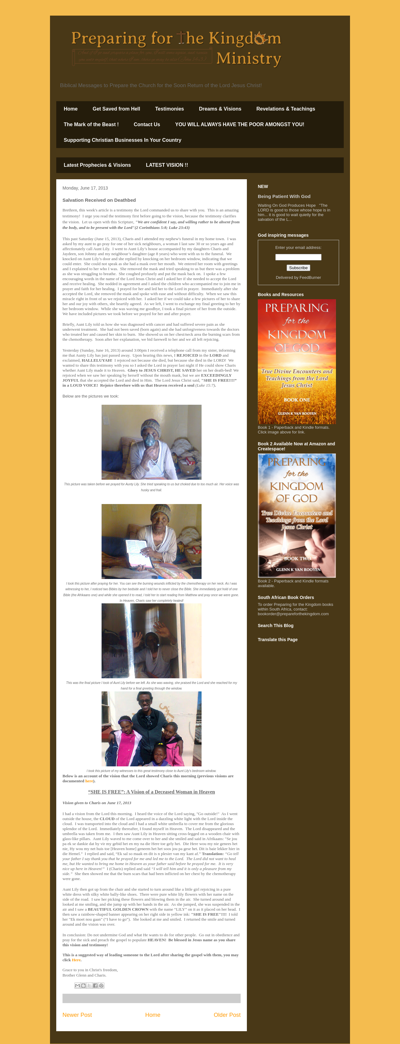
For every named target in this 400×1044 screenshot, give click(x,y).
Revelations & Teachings (285, 108)
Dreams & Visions (220, 108)
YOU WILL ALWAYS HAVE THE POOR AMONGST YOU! (239, 124)
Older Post (227, 1015)
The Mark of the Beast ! (91, 124)
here (89, 781)
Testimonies (169, 108)
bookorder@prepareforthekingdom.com (293, 613)
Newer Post (77, 1015)
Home (71, 108)
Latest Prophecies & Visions (97, 165)
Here (76, 959)
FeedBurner (310, 277)
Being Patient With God (284, 196)
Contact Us (147, 124)
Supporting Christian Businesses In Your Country (122, 140)
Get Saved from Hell (116, 108)
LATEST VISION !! (167, 165)
